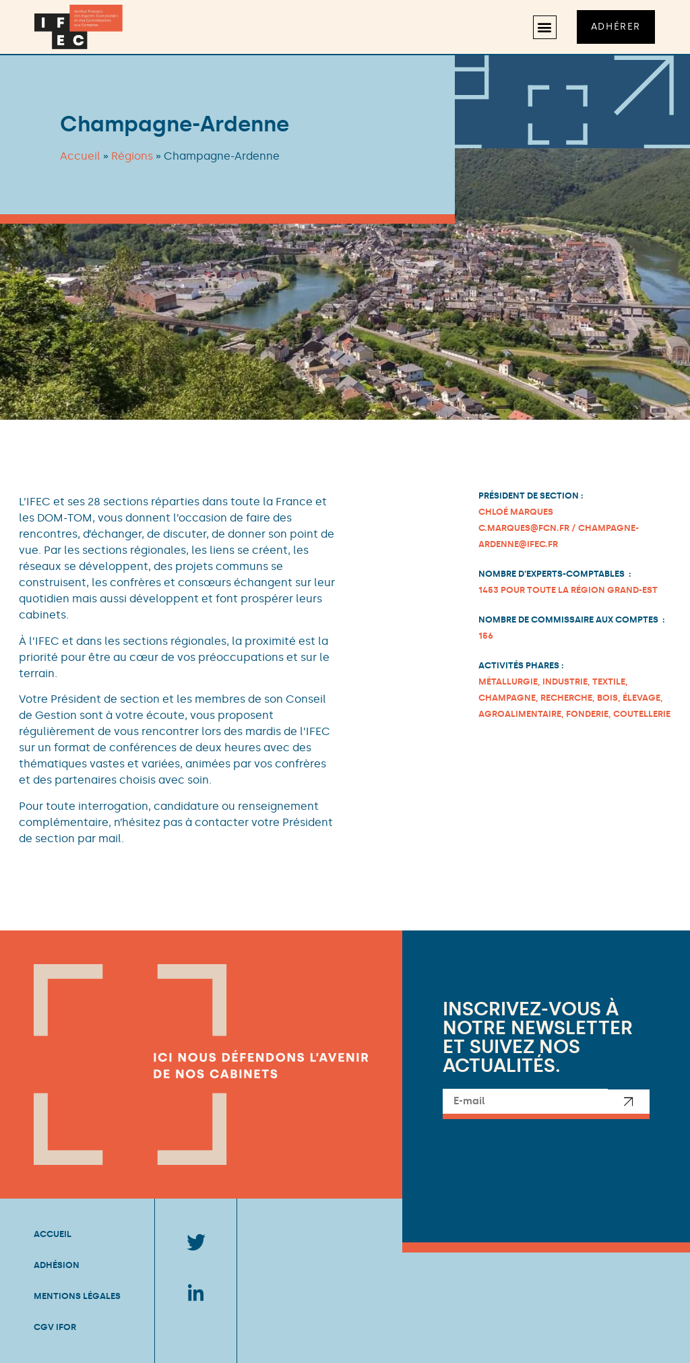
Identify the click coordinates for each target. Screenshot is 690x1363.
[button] (545, 27)
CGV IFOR (55, 1327)
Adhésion (57, 1265)
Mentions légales (77, 1296)
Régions (132, 156)
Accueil (80, 156)
